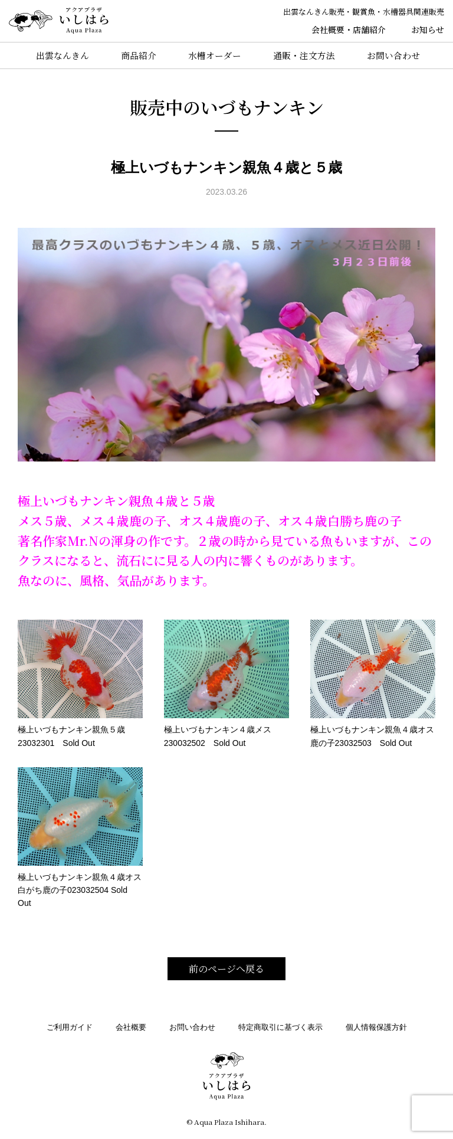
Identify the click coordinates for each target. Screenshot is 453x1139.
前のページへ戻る (226, 969)
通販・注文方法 (305, 55)
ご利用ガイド (70, 1027)
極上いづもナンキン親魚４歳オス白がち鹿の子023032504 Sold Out (80, 837)
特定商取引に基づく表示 (280, 1027)
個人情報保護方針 (376, 1027)
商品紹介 (135, 55)
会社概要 (131, 1027)
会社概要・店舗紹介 (348, 29)
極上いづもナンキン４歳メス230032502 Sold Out (226, 683)
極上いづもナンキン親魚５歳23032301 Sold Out (80, 683)
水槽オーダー (213, 55)
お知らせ (427, 29)
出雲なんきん (57, 55)
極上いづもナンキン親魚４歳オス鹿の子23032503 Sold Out (372, 683)
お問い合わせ (395, 55)
